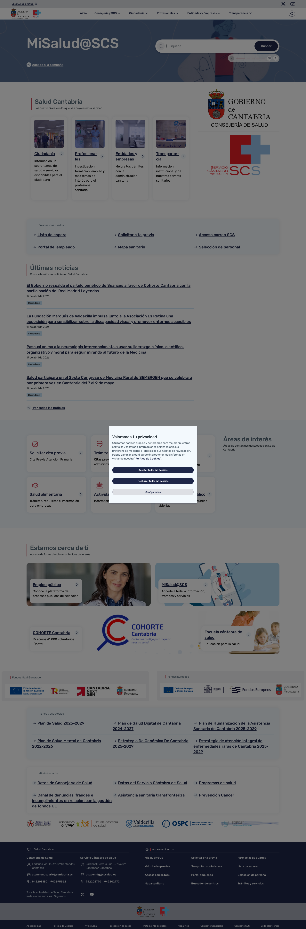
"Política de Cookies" (147, 458)
